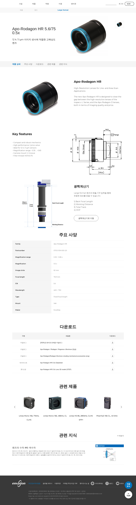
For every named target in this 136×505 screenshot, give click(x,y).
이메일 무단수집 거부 (70, 483)
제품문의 (128, 485)
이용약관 (58, 483)
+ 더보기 (120, 436)
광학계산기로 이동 (86, 218)
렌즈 (35, 10)
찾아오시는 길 (84, 483)
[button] (121, 407)
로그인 (121, 4)
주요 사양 (28, 64)
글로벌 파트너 (47, 483)
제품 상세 (16, 64)
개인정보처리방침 (34, 483)
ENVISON (6, 4)
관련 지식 (63, 64)
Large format (63, 10)
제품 (21, 10)
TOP (128, 496)
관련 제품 (51, 64)
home (13, 10)
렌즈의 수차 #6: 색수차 (24, 447)
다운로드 (40, 64)
